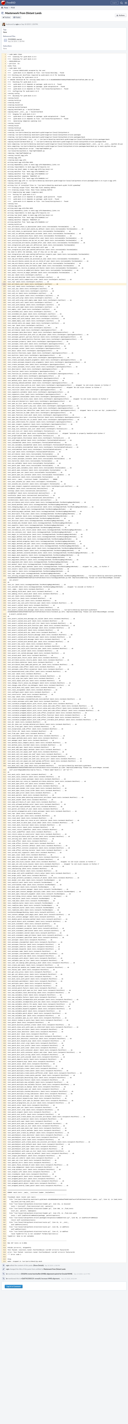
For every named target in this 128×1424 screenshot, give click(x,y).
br (7, 1274)
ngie (17, 24)
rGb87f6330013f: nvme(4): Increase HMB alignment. (40, 1279)
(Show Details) (38, 1265)
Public (18, 17)
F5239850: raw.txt (15, 39)
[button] (126, 3)
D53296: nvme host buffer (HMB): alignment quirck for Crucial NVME (46, 1274)
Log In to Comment (14, 1286)
